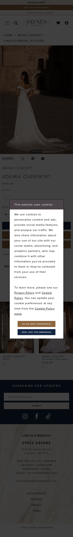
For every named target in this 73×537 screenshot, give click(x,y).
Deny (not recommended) (36, 332)
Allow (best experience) (37, 323)
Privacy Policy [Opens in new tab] (24, 292)
